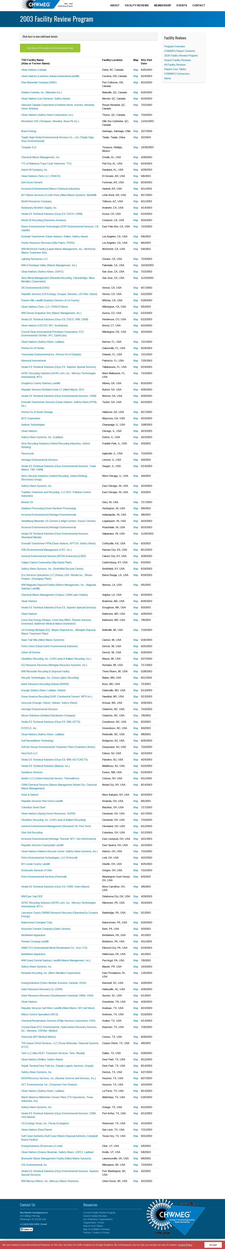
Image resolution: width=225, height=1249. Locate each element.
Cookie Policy (185, 1244)
